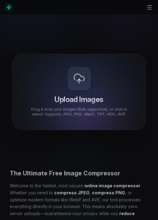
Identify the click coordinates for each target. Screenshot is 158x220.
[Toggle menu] (149, 7)
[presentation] (79, 92)
